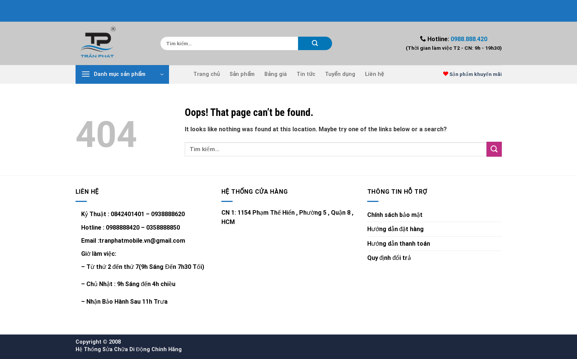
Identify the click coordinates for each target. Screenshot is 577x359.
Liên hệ (374, 74)
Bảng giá (275, 74)
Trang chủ (206, 74)
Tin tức (306, 74)
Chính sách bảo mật (395, 214)
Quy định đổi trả (389, 257)
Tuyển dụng (340, 74)
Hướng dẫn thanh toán (398, 243)
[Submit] (315, 43)
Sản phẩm (242, 74)
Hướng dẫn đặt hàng (395, 229)
